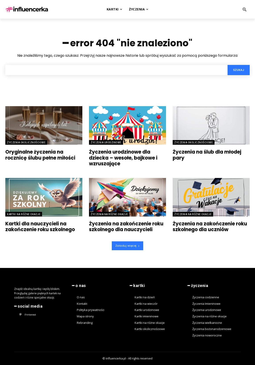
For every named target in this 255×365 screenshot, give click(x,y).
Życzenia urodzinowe (106, 142)
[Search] (239, 70)
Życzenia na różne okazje (109, 214)
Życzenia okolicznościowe (26, 142)
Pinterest (30, 314)
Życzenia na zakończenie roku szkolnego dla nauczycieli (126, 226)
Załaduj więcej (127, 246)
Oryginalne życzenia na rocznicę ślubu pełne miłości (40, 154)
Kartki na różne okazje (23, 214)
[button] (228, 9)
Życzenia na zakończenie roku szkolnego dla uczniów (210, 226)
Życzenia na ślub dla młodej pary (207, 154)
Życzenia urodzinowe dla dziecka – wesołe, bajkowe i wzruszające (123, 157)
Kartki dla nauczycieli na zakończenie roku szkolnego (40, 226)
